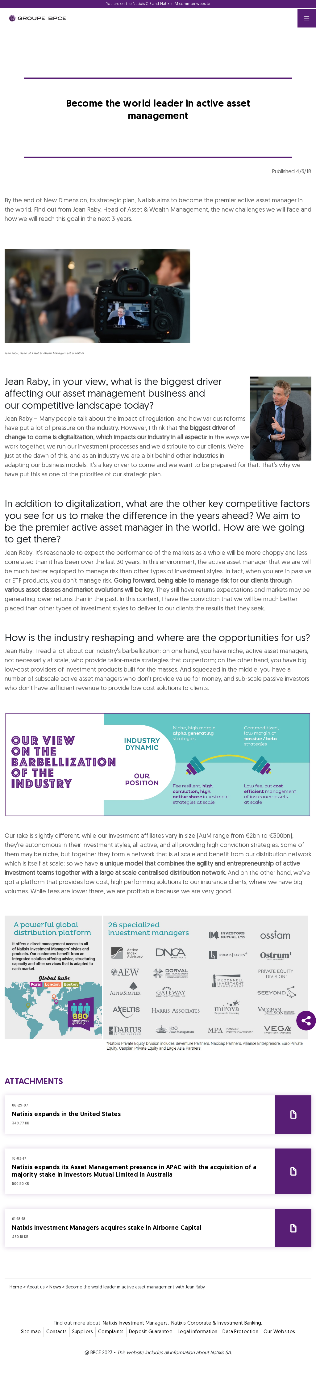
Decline (128, 741)
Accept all (188, 741)
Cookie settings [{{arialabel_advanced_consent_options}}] (121, 632)
